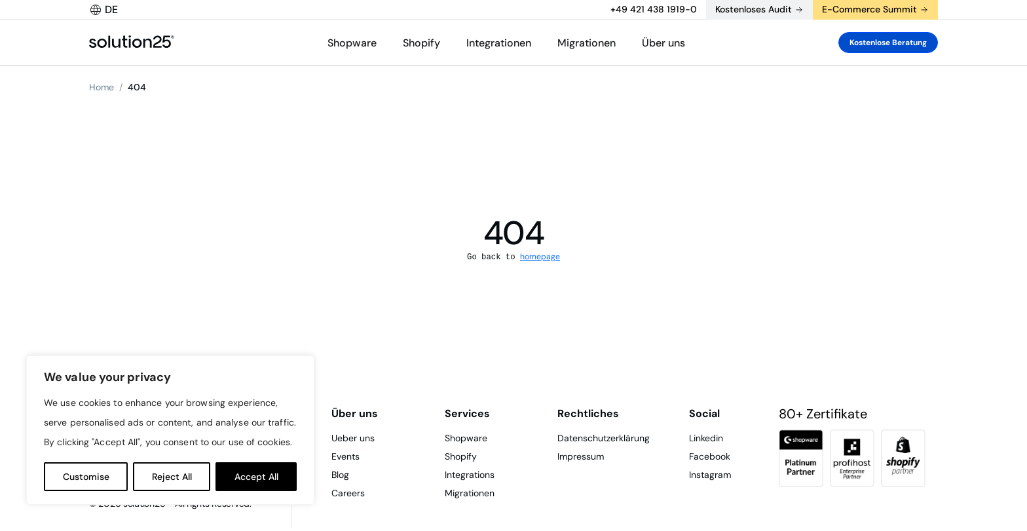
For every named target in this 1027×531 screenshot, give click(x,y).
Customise (86, 477)
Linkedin (706, 438)
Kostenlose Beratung (888, 42)
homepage (540, 256)
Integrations (470, 475)
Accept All (256, 477)
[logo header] (131, 42)
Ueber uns (353, 438)
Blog (340, 475)
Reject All (172, 477)
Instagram (710, 475)
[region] (170, 430)
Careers (348, 493)
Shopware (352, 43)
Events (345, 456)
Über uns (663, 43)
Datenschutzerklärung (603, 438)
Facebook (709, 456)
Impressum (580, 456)
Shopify (421, 43)
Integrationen (498, 43)
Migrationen (586, 43)
